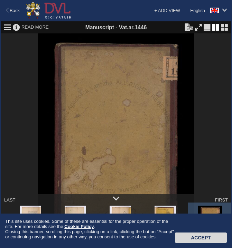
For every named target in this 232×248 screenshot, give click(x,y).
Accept (201, 237)
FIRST (221, 200)
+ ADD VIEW (167, 10)
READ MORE (35, 27)
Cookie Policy (79, 226)
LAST (10, 200)
